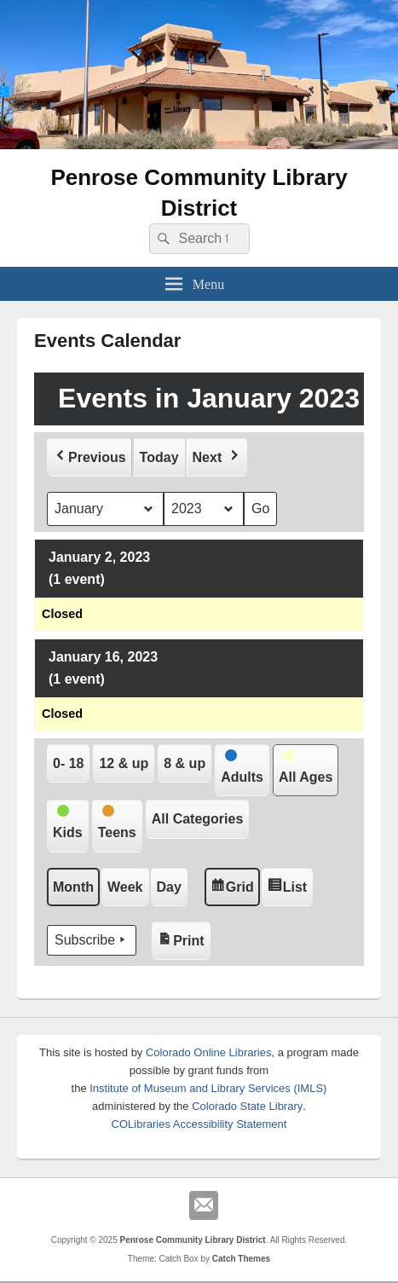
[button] (89, 456)
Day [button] (169, 886)
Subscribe (92, 940)
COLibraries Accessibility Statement (199, 1124)
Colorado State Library (247, 1106)
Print (184, 935)
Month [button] (73, 886)
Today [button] (159, 456)
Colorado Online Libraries (208, 1052)
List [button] (290, 887)
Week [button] (125, 886)
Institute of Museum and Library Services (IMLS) (207, 1088)
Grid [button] (233, 887)
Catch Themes (241, 1258)
